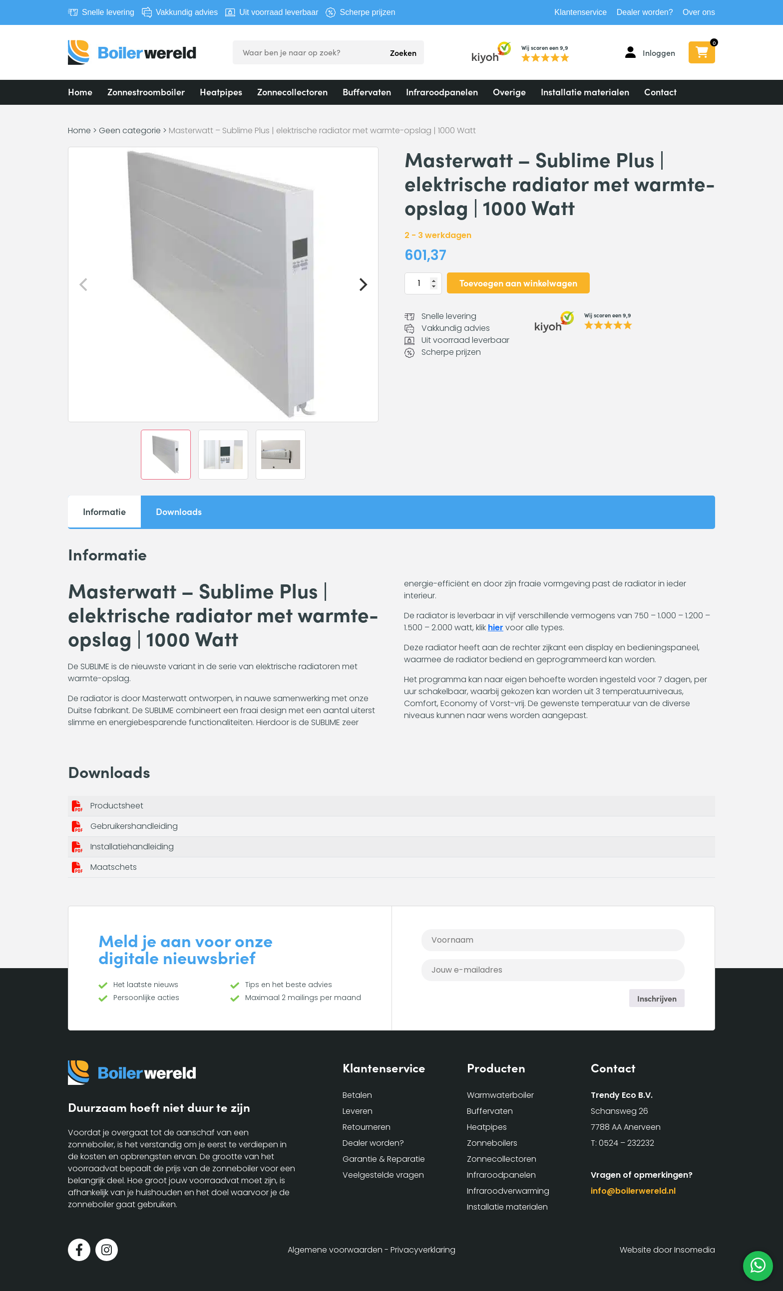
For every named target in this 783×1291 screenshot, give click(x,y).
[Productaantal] (423, 283)
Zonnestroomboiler (146, 91)
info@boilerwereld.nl (633, 1191)
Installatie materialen (585, 91)
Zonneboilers (492, 1143)
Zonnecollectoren (292, 91)
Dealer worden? (645, 12)
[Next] (362, 284)
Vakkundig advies (187, 12)
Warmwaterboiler (500, 1095)
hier (495, 627)
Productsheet (116, 805)
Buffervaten (367, 91)
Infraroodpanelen (442, 91)
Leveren (358, 1111)
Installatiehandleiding (132, 846)
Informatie (104, 511)
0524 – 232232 (626, 1143)
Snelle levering (108, 12)
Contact (660, 91)
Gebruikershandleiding (134, 826)
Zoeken (403, 52)
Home (80, 91)
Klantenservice (580, 12)
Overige (509, 91)
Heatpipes (221, 91)
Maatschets (113, 867)
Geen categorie (130, 130)
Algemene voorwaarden (335, 1250)
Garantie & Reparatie (384, 1159)
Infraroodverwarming (508, 1191)
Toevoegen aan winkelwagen (518, 282)
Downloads (179, 511)
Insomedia (694, 1250)
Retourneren (367, 1127)
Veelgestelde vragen (383, 1175)
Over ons (699, 12)
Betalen (357, 1095)
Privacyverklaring (423, 1250)
